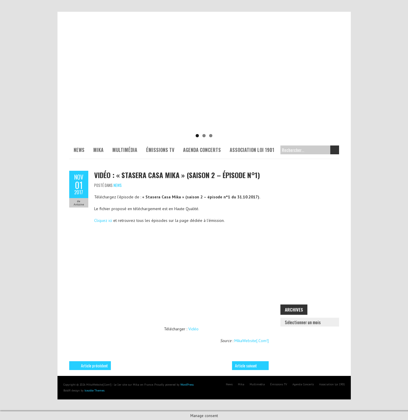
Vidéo (193, 329)
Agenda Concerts (202, 149)
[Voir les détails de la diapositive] (204, 85)
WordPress (187, 384)
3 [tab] (210, 135)
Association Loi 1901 (252, 149)
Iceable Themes (94, 390)
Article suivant (246, 365)
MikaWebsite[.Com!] (251, 340)
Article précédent (94, 365)
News (79, 149)
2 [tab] (204, 135)
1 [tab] (197, 135)
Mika (98, 149)
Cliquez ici (103, 220)
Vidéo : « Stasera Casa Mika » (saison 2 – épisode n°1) (177, 175)
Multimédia (124, 149)
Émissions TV (160, 149)
